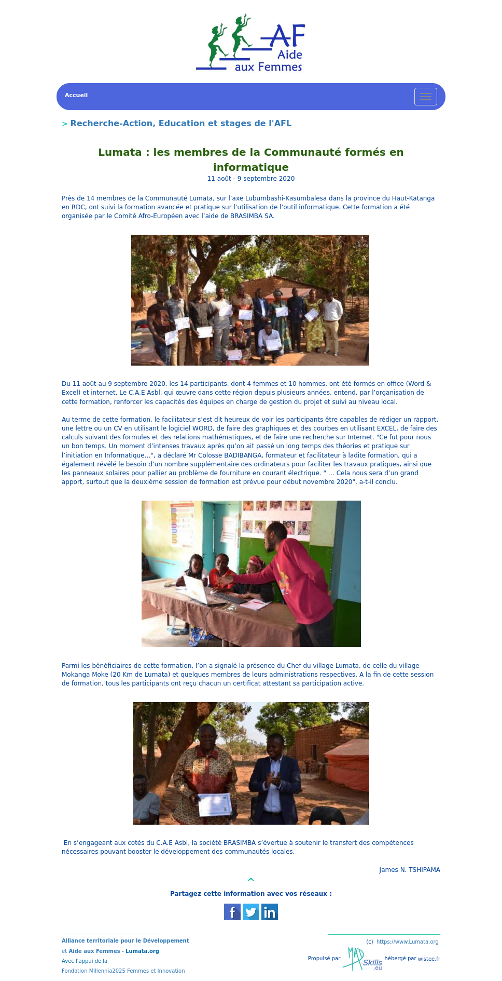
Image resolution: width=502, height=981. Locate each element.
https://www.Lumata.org (407, 942)
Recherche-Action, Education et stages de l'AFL (181, 123)
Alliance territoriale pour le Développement (125, 941)
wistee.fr (429, 958)
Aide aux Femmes (93, 951)
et (64, 951)
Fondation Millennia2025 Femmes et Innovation (123, 971)
